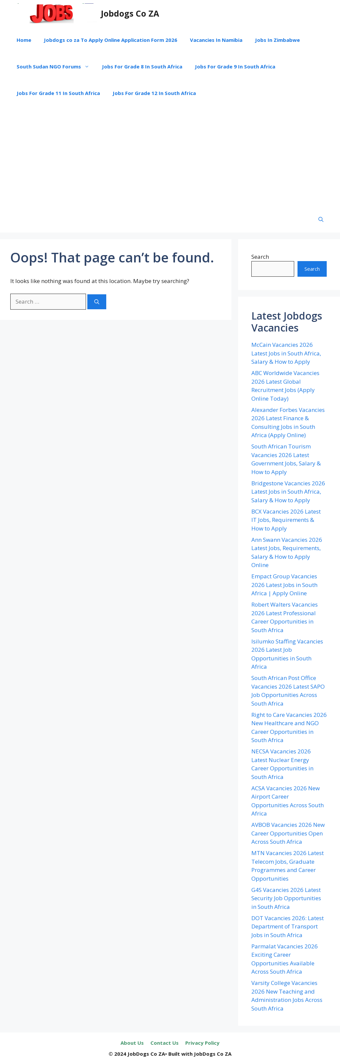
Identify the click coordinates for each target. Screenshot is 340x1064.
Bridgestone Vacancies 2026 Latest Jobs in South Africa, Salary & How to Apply (288, 491)
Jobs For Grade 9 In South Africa (235, 66)
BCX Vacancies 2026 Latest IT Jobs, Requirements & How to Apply (286, 520)
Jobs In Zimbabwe (277, 40)
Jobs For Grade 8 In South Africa (142, 66)
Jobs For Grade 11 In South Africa (58, 93)
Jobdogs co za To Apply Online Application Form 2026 (110, 40)
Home (24, 40)
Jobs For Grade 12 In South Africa (154, 93)
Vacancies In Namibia (216, 40)
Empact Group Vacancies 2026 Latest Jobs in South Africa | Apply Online (284, 584)
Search (260, 256)
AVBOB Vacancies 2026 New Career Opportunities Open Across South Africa (288, 833)
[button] (321, 219)
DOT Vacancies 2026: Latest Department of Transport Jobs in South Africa (287, 926)
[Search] (96, 301)
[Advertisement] (170, 156)
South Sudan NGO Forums (56, 66)
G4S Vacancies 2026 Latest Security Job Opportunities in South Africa (286, 898)
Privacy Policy (202, 1042)
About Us (132, 1042)
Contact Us (164, 1042)
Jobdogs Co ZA (130, 13)
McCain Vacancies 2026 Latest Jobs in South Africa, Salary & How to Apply (286, 353)
